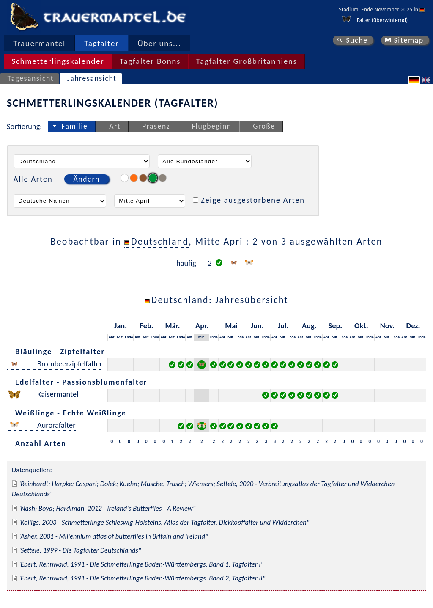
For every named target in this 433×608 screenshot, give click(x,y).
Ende (129, 337)
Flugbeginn (211, 126)
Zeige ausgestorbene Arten (253, 200)
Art (115, 126)
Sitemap (409, 40)
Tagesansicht (31, 78)
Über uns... (159, 43)
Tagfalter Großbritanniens (246, 61)
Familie (74, 126)
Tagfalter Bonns (150, 61)
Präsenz (156, 126)
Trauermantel (39, 43)
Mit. (120, 337)
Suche (357, 40)
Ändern (87, 179)
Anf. (112, 337)
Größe (264, 126)
